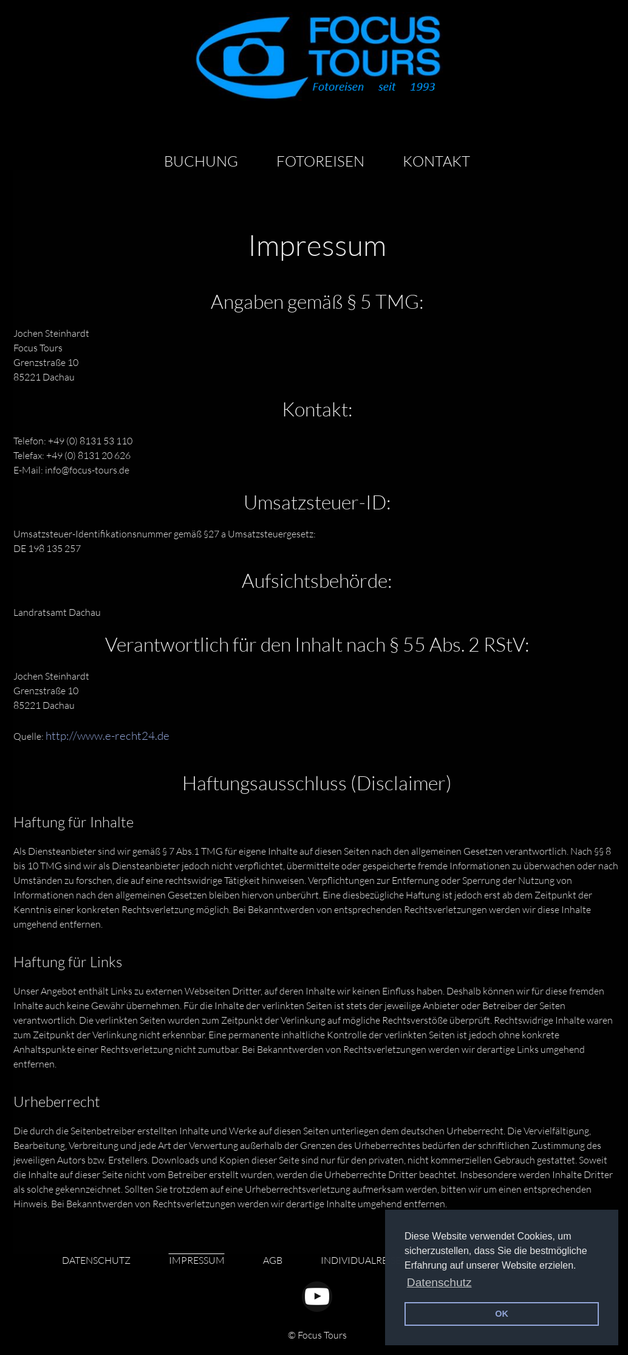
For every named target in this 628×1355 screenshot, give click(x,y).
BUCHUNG (201, 161)
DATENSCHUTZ (96, 1260)
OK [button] (501, 1314)
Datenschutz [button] (439, 1282)
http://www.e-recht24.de (107, 735)
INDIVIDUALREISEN (364, 1260)
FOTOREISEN (320, 161)
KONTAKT (436, 161)
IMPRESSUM (197, 1260)
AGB (272, 1260)
